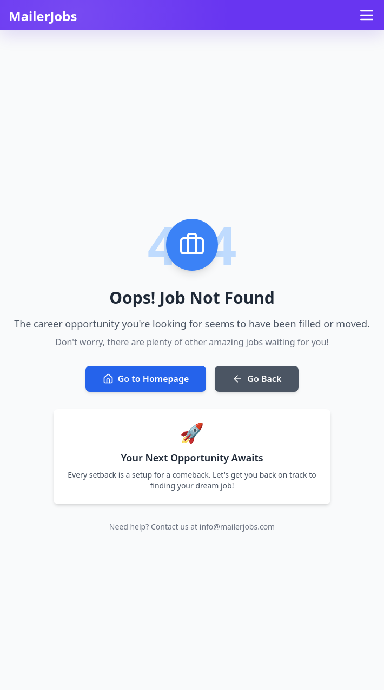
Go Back (256, 379)
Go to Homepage (146, 379)
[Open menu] (366, 15)
